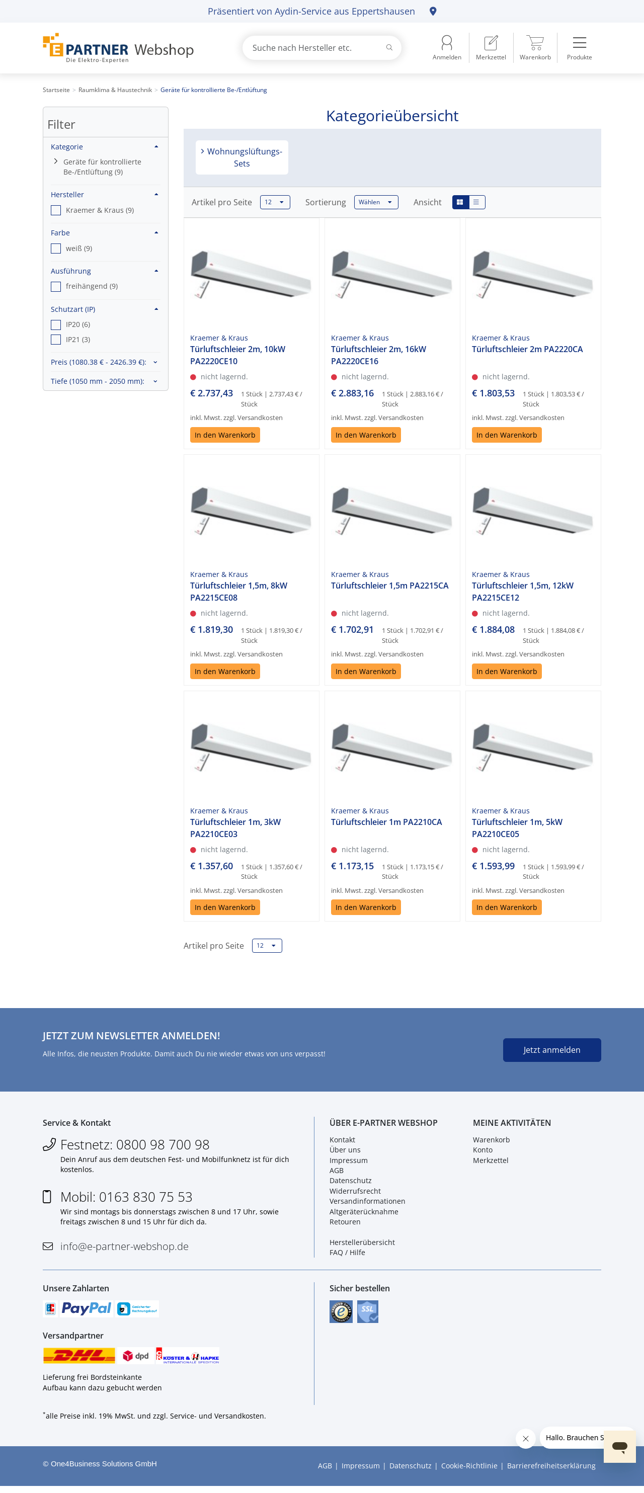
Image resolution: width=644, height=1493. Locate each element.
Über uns (345, 1152)
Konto (483, 1152)
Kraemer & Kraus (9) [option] (100, 210)
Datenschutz (351, 1183)
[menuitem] (491, 48)
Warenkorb (491, 1141)
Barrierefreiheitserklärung (551, 1472)
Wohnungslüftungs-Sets (243, 157)
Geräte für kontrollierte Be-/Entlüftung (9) (102, 167)
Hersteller (104, 194)
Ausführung (104, 271)
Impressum (349, 1162)
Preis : (98, 362)
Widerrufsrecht (355, 1193)
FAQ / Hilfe (347, 1255)
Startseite (56, 90)
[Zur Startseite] (131, 48)
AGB (337, 1173)
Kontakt (342, 1141)
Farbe (104, 232)
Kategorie (104, 146)
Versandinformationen (368, 1203)
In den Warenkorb (225, 435)
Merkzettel (491, 1162)
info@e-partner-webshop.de (124, 1249)
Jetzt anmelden (552, 1049)
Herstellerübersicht (362, 1244)
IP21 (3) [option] (78, 339)
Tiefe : (97, 381)
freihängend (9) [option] (92, 286)
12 (274, 202)
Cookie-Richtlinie (469, 1472)
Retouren (345, 1224)
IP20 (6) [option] (78, 324)
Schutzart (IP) (104, 309)
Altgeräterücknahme (364, 1213)
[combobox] (322, 48)
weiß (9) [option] (79, 248)
